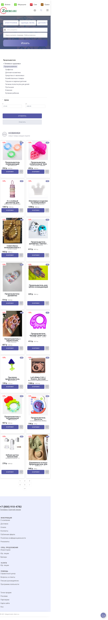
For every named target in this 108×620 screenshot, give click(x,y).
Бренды (4, 561)
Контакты (4, 535)
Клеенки (8, 90)
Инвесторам (5, 554)
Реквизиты (5, 545)
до (35, 105)
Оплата (3, 531)
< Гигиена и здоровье (12, 64)
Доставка (4, 528)
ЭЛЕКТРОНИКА (11, 23)
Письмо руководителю (10, 585)
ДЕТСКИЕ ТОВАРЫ (45, 23)
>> (25, 492)
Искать (25, 43)
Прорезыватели (10, 67)
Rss (2, 611)
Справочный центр (8, 577)
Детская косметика (13, 73)
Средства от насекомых (14, 75)
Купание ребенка (12, 93)
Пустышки (9, 87)
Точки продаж (6, 596)
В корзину (10, 172)
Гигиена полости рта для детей (17, 84)
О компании (5, 524)
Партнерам (5, 604)
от (12, 105)
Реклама (4, 600)
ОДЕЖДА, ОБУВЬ (28, 23)
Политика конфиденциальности (13, 542)
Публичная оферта (8, 538)
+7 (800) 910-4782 (11, 510)
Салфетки (9, 70)
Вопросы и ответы (8, 581)
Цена (5, 100)
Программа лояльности (10, 588)
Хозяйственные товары (14, 78)
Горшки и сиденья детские (15, 81)
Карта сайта (5, 607)
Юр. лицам (5, 557)
